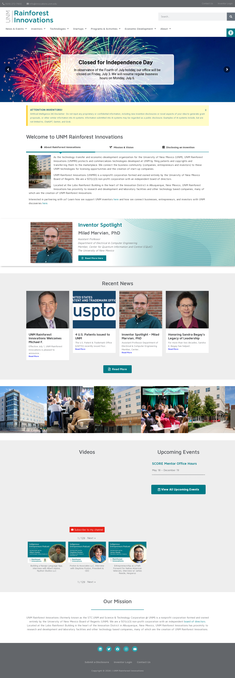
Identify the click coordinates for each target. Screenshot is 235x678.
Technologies (59, 28)
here (116, 199)
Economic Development (140, 28)
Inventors (38, 28)
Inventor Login (225, 3)
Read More (34, 356)
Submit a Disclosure (97, 662)
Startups (79, 28)
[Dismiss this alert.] (205, 109)
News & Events (16, 28)
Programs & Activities (105, 28)
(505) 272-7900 (12, 3)
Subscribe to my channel (87, 529)
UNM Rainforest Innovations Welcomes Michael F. (45, 338)
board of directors (194, 621)
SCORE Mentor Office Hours (174, 463)
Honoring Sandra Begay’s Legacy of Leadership (186, 336)
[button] (231, 33)
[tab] (60, 147)
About (165, 28)
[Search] (231, 17)
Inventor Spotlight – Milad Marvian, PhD (140, 336)
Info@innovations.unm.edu (42, 3)
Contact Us (207, 3)
